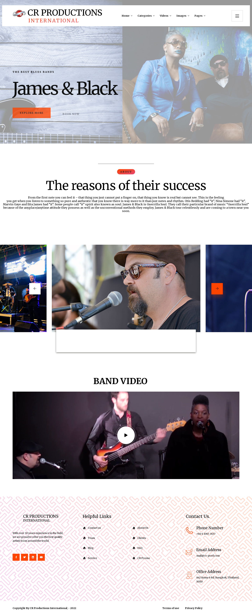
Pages (198, 15)
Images (181, 15)
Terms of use (170, 608)
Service (92, 558)
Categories (145, 15)
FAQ (139, 548)
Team (91, 538)
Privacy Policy (193, 608)
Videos (164, 15)
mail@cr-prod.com (208, 556)
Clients (141, 538)
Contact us (94, 528)
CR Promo (143, 558)
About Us (142, 528)
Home (126, 15)
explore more (33, 115)
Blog (91, 548)
